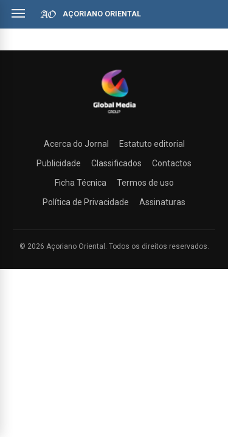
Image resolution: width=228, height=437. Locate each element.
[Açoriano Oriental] (114, 115)
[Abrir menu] (18, 13)
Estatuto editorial (152, 144)
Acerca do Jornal (76, 144)
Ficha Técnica (80, 183)
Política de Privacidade (86, 202)
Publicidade (58, 163)
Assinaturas (162, 202)
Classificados (116, 163)
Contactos (172, 163)
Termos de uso (145, 183)
